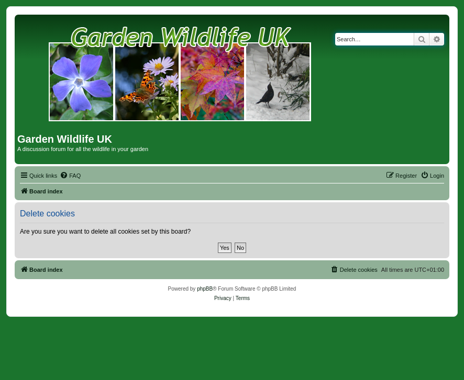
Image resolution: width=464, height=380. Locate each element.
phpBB (205, 289)
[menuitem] (70, 175)
